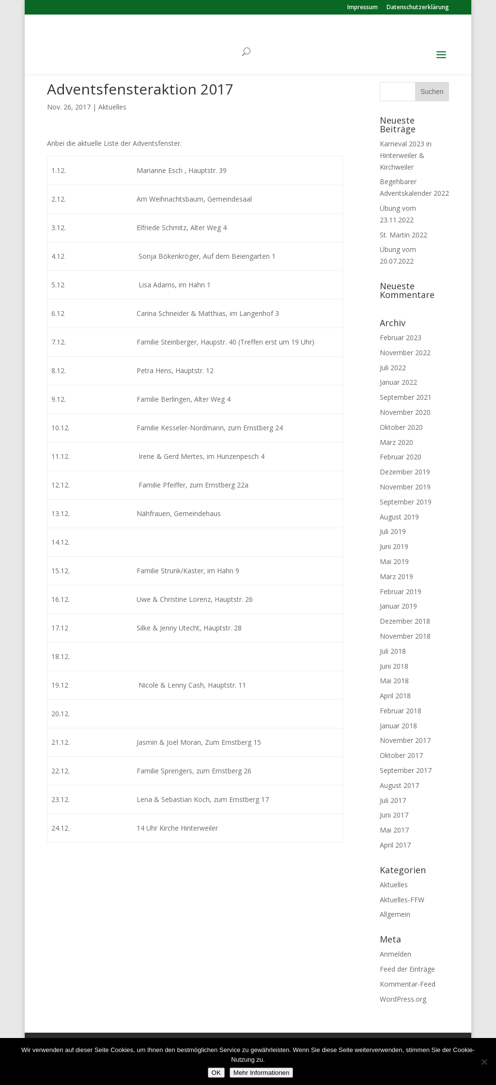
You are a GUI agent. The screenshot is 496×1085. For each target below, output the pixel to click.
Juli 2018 (393, 651)
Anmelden (395, 954)
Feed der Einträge (407, 969)
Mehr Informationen (261, 1072)
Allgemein (395, 914)
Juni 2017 (394, 814)
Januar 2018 (398, 725)
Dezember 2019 (405, 471)
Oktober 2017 (401, 755)
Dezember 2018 (405, 621)
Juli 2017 (393, 800)
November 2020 (405, 412)
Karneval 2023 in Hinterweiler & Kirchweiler (406, 155)
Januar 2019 (398, 606)
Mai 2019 (394, 561)
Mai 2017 (394, 829)
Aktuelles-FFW (402, 899)
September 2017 (406, 770)
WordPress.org (403, 999)
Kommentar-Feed (407, 984)
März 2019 (396, 576)
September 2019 (406, 501)
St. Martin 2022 (403, 234)
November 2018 (405, 636)
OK (216, 1072)
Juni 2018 (394, 666)
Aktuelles (112, 106)
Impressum (362, 7)
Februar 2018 (400, 710)
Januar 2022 (398, 382)
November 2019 (405, 486)
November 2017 (405, 740)
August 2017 (399, 785)
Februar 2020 (400, 456)
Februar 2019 (400, 591)
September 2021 (406, 397)
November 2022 (405, 352)
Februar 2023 (400, 337)
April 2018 (395, 695)
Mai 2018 (394, 680)
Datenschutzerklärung (418, 7)
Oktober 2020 (401, 427)
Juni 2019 (394, 546)
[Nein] (484, 1062)
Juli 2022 (393, 367)
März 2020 (396, 442)
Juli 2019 (393, 531)
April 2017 (395, 844)
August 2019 (399, 516)
